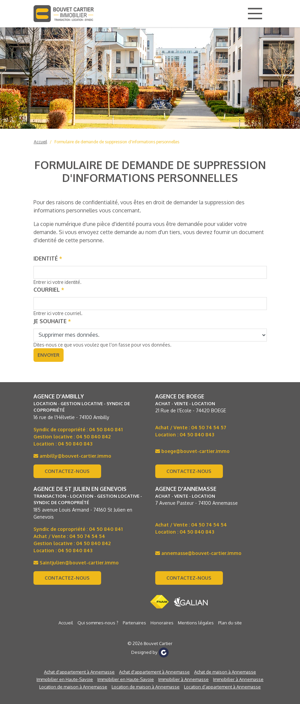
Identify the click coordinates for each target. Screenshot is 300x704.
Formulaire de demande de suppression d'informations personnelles (116, 141)
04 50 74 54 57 (208, 427)
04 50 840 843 (75, 444)
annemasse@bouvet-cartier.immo (198, 553)
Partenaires (134, 622)
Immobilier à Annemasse (183, 679)
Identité (47, 258)
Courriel (48, 289)
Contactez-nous (67, 471)
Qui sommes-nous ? (97, 622)
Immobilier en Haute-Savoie (65, 679)
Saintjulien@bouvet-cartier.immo (76, 562)
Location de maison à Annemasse (73, 686)
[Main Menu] (255, 13)
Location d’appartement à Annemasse (222, 686)
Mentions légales (196, 622)
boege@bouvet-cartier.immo (192, 451)
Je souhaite (52, 321)
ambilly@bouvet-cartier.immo (72, 456)
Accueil (40, 141)
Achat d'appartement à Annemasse (79, 672)
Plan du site (230, 622)
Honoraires (162, 622)
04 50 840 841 (106, 429)
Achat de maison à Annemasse (225, 672)
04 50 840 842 (93, 436)
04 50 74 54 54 (87, 536)
